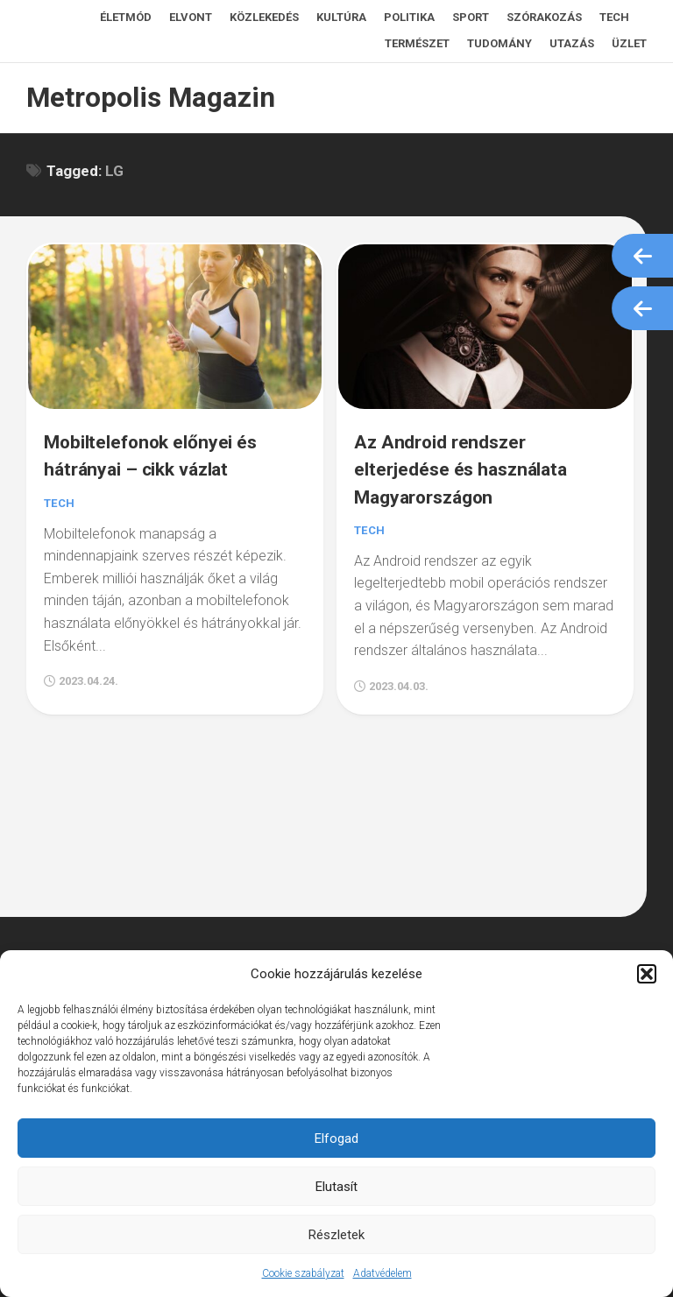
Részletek (336, 1235)
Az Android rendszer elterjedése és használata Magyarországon (471, 461)
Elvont (190, 17)
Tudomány (499, 43)
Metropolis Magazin (144, 97)
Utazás (571, 43)
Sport (470, 17)
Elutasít (336, 1187)
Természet (417, 43)
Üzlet (629, 43)
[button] (646, 974)
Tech (614, 17)
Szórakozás (544, 17)
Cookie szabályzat (303, 1273)
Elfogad (336, 1138)
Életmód (126, 17)
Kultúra (341, 17)
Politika (409, 17)
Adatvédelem (382, 1273)
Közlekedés (264, 17)
